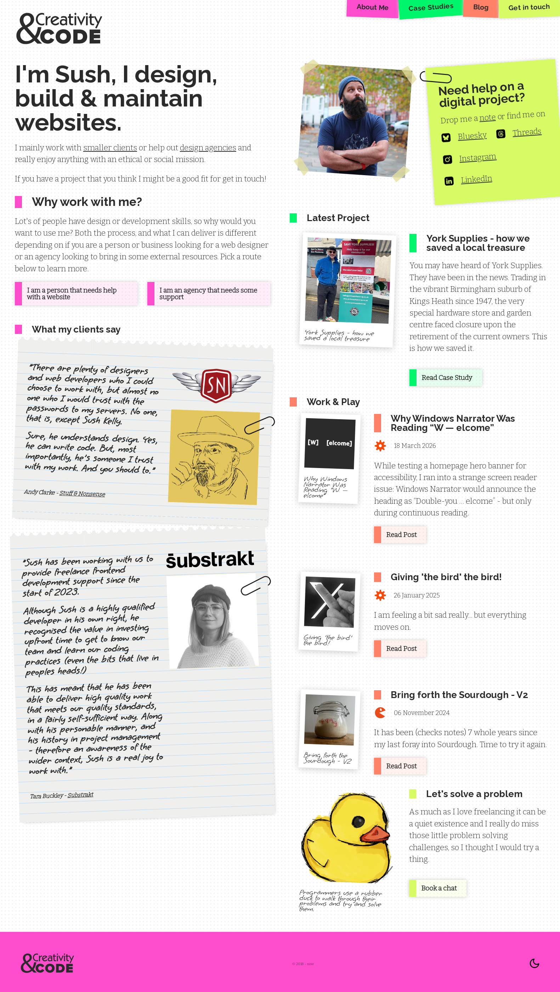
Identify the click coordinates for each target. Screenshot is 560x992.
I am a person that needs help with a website (72, 293)
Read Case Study (447, 378)
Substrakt (80, 795)
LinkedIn (468, 180)
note (487, 117)
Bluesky (464, 137)
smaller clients (110, 147)
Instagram (470, 158)
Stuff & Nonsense (82, 493)
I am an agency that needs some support (208, 293)
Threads (519, 133)
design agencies (208, 147)
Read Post (401, 535)
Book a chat (439, 888)
